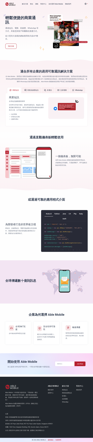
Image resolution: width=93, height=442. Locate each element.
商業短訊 (65, 390)
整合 (31, 4)
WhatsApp (65, 402)
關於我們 (50, 390)
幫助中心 (43, 4)
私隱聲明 (58, 440)
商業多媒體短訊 (67, 393)
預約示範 (11, 46)
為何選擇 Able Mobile (56, 4)
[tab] (14, 90)
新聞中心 (50, 393)
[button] (86, 3)
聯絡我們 (68, 4)
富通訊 (64, 396)
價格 (36, 4)
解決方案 (25, 4)
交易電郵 (65, 399)
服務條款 (51, 440)
